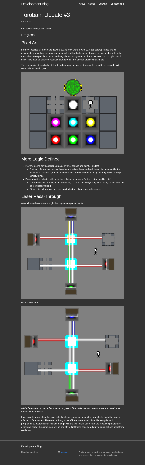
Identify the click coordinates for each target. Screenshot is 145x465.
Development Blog (34, 4)
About (82, 4)
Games (91, 4)
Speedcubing (117, 4)
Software (103, 4)
